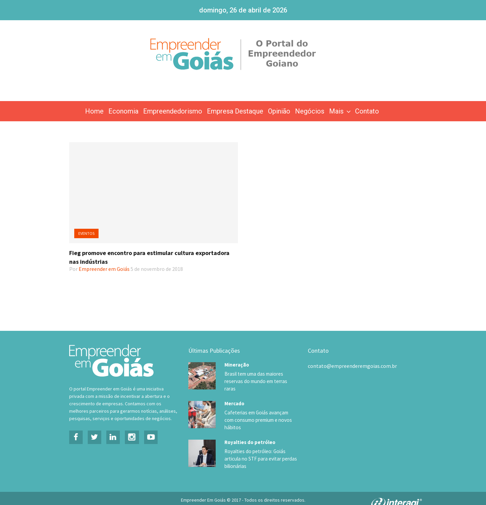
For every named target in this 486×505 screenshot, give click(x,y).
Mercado (234, 397)
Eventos (86, 233)
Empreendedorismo (172, 111)
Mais (340, 111)
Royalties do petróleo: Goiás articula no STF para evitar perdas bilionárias (258, 446)
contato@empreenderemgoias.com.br (352, 365)
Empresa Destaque (235, 111)
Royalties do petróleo (249, 429)
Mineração (236, 364)
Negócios (309, 111)
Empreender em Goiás (104, 268)
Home (94, 111)
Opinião (279, 111)
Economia (123, 111)
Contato (367, 111)
